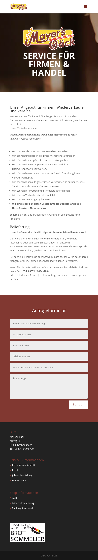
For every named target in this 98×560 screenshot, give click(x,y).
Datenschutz (19, 480)
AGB (14, 497)
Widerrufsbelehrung (23, 503)
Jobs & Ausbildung (22, 475)
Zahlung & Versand (22, 508)
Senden (78, 404)
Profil (15, 470)
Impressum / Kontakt (23, 465)
